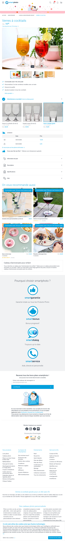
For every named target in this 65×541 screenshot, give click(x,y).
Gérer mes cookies (9, 537)
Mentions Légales (23, 465)
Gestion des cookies (24, 461)
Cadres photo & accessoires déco (8, 472)
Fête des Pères (38, 462)
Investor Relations (23, 472)
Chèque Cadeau (7, 481)
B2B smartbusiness (23, 474)
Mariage (36, 468)
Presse (20, 468)
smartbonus (52, 478)
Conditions (21, 463)
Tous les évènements (40, 475)
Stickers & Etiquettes (8, 479)
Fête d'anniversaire (39, 470)
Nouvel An (37, 456)
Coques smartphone (8, 469)
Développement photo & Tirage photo (9, 466)
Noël (35, 453)
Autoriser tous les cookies (55, 537)
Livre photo (6, 453)
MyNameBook (7, 461)
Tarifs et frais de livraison (54, 456)
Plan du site (52, 468)
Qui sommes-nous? (23, 455)
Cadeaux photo (7, 456)
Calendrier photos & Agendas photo (8, 476)
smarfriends (52, 474)
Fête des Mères (38, 460)
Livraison (52, 459)
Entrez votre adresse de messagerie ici (24, 380)
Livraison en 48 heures (55, 461)
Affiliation (21, 470)
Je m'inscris (16, 387)
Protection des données (22, 458)
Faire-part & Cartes (8, 464)
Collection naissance (40, 473)
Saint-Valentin (38, 458)
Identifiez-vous (53, 466)
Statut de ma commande (53, 471)
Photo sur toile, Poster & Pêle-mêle (9, 458)
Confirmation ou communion (38, 465)
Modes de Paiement (55, 464)
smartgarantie (53, 476)
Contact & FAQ (53, 453)
